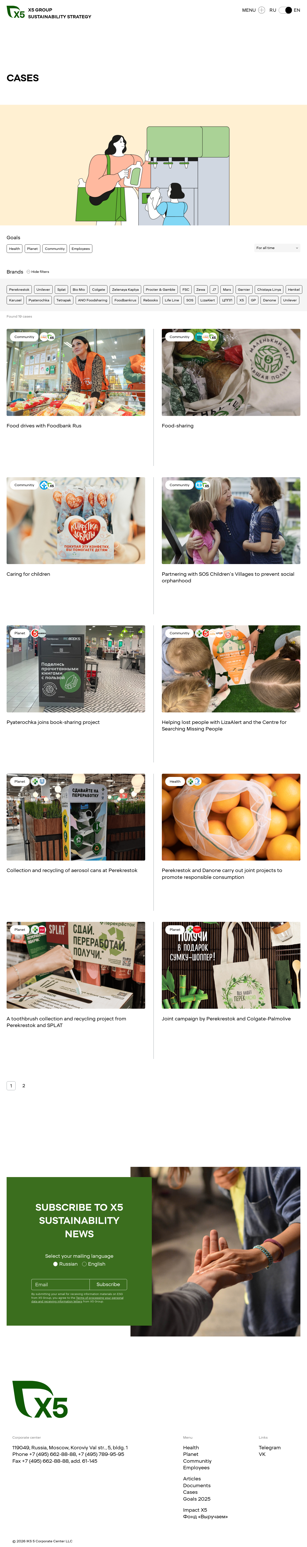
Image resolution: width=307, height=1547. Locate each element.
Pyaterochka (39, 300)
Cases (190, 1492)
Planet (32, 249)
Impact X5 (195, 1510)
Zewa (200, 290)
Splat (61, 290)
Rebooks (150, 300)
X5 (241, 300)
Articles (192, 1479)
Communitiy (55, 249)
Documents (197, 1485)
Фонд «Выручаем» (205, 1517)
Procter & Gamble (160, 290)
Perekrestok (19, 290)
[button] (284, 10)
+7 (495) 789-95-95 (101, 1454)
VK (262, 1454)
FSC (185, 290)
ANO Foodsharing (92, 300)
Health (14, 249)
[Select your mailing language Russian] (65, 1264)
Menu (253, 10)
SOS (189, 300)
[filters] (28, 272)
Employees (81, 249)
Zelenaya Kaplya (125, 290)
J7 (214, 290)
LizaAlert (207, 300)
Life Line (172, 300)
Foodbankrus (125, 300)
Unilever (43, 290)
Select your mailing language (79, 1256)
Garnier (244, 290)
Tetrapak (63, 300)
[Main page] (40, 1399)
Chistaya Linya (269, 290)
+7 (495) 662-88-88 (52, 1454)
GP (253, 300)
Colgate (98, 290)
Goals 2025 (196, 1499)
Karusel (15, 300)
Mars (227, 290)
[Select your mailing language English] (93, 1264)
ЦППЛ (227, 300)
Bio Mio (79, 290)
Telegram (270, 1448)
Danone (269, 300)
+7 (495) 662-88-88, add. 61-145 (59, 1461)
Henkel (294, 290)
